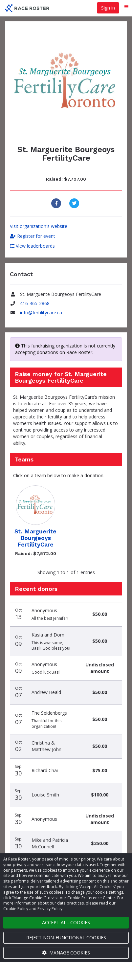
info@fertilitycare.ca (41, 312)
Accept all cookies (66, 922)
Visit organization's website (38, 226)
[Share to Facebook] (57, 203)
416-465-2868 (35, 303)
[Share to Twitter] (75, 203)
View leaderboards (32, 246)
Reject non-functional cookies (66, 937)
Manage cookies (66, 953)
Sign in (108, 8)
